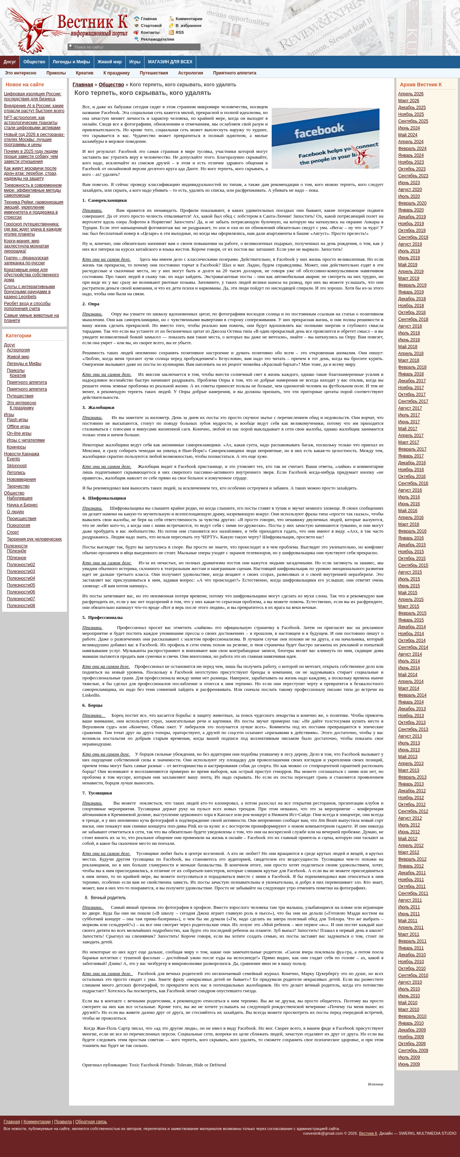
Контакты (150, 32)
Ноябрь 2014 (411, 633)
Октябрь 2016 (412, 476)
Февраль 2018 (412, 367)
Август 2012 (410, 818)
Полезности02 (21, 564)
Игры (135, 61)
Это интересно (20, 73)
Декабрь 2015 (412, 544)
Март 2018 (408, 360)
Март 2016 (408, 524)
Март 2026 (408, 100)
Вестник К (368, 1133)
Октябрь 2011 (412, 886)
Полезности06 (21, 592)
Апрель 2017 (411, 435)
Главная (149, 19)
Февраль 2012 (412, 859)
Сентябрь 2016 (413, 483)
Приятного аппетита (234, 73)
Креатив (84, 73)
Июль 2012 (409, 825)
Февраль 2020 (412, 203)
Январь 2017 (411, 456)
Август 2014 (410, 654)
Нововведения (21, 479)
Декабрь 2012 (412, 790)
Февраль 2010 (412, 1016)
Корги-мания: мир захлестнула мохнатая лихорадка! (26, 246)
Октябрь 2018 (412, 312)
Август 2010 (410, 982)
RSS (180, 32)
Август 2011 (410, 900)
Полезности (15, 545)
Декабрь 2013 (412, 708)
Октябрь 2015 (412, 558)
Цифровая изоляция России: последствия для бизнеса (32, 96)
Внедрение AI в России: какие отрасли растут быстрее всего (34, 108)
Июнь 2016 (409, 503)
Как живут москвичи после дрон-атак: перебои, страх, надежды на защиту (31, 173)
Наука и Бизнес (22, 504)
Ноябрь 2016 (411, 469)
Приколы (56, 73)
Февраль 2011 (412, 941)
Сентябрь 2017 (413, 401)
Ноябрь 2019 (411, 223)
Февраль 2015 (412, 613)
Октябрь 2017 (412, 394)
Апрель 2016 (411, 517)
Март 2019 (408, 278)
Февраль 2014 (412, 695)
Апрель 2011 (411, 927)
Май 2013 (408, 756)
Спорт (13, 532)
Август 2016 (410, 490)
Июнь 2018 (409, 339)
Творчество (18, 486)
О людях (15, 511)
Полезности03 (21, 571)
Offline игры (18, 426)
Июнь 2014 (409, 667)
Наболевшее (20, 498)
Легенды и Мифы (71, 61)
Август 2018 (410, 326)
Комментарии (189, 19)
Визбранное (189, 25)
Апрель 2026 (411, 93)
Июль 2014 (409, 661)
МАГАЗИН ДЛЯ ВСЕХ (170, 61)
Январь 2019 (411, 292)
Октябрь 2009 (412, 1043)
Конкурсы (16, 447)
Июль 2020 (409, 196)
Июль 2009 (409, 1057)
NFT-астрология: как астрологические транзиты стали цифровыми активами (32, 122)
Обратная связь (91, 1121)
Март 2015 (408, 606)
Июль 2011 (409, 907)
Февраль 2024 (412, 148)
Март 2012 (408, 852)
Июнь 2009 (409, 1064)
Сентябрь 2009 (413, 1050)
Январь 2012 (411, 866)
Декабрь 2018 (412, 298)
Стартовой (151, 25)
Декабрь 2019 (412, 216)
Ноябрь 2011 (411, 879)
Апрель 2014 (411, 681)
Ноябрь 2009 (411, 1036)
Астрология (190, 73)
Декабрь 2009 (412, 1030)
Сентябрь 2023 (413, 175)
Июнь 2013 (409, 749)
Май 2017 (408, 428)
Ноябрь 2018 (411, 305)
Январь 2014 (411, 702)
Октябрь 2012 (412, 804)
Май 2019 (408, 264)
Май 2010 (408, 1002)
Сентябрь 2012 (413, 811)
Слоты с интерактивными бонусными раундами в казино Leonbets (29, 291)
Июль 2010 (409, 989)
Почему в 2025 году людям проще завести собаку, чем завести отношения (31, 156)
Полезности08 (21, 605)
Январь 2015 (411, 620)
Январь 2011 (411, 948)
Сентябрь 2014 (413, 647)
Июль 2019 (409, 251)
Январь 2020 (411, 210)
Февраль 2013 (412, 777)
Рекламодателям (155, 39)
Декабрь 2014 (412, 626)
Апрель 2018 (411, 353)
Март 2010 (408, 1009)
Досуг (10, 61)
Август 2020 (410, 189)
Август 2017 (410, 408)
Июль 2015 (409, 579)
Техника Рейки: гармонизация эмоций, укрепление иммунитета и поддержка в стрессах (33, 210)
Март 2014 (408, 688)
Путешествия (154, 73)
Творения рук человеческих (34, 539)
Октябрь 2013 (412, 722)
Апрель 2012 (411, 845)
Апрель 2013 (411, 763)
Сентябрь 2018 (413, 319)
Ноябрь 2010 (411, 961)
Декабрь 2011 (412, 872)
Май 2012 (408, 838)
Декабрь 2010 (412, 954)
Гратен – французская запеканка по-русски (26, 260)
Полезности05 (21, 585)
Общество (34, 61)
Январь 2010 (411, 1023)
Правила (63, 1121)
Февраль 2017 (412, 449)
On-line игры (19, 433)
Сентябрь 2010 (413, 975)
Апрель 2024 (411, 141)
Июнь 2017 (409, 421)
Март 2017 (408, 442)
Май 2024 (408, 134)
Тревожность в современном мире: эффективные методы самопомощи (33, 190)
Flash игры (17, 419)
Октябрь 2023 (412, 169)
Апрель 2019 (411, 271)
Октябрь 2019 (412, 230)
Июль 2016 (409, 497)
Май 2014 (408, 674)
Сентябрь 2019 (413, 237)
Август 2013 (410, 736)
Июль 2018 (409, 333)
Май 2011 (408, 920)
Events (13, 458)
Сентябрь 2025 (413, 121)
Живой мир (110, 61)
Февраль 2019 (412, 285)
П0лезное (16, 557)
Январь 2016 (411, 538)
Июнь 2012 (409, 831)
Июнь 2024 (409, 128)
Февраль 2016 (412, 531)
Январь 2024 (411, 155)
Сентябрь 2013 (413, 729)
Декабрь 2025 (412, 107)
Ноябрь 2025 (411, 114)
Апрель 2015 (411, 599)
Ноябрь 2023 (411, 162)
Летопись (16, 472)
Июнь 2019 (409, 257)
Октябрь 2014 (412, 640)
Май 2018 (408, 346)
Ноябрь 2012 (411, 797)
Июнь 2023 (409, 182)
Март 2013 (408, 770)
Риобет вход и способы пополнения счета (27, 306)
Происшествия (21, 518)
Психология (18, 525)
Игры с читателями (26, 440)
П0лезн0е (16, 551)
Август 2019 (410, 244)
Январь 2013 (411, 784)
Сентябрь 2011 (413, 893)
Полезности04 (21, 578)
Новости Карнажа (21, 453)
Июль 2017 (409, 415)
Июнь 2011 (409, 913)
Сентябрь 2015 (413, 565)
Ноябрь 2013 (411, 715)
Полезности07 (21, 598)
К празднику (117, 73)
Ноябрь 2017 (411, 387)
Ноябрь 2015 (411, 551)
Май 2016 (408, 510)
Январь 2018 (411, 374)
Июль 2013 (409, 743)
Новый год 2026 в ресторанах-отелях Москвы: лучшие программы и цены (34, 139)
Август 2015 (410, 572)
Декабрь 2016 (412, 462)
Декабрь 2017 (412, 380)
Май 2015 (408, 592)
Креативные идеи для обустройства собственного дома (31, 274)
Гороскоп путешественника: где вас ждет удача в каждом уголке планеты (32, 229)
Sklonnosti (17, 465)
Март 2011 (408, 934)
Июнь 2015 (409, 585)
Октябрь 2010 (412, 968)
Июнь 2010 (409, 995)
